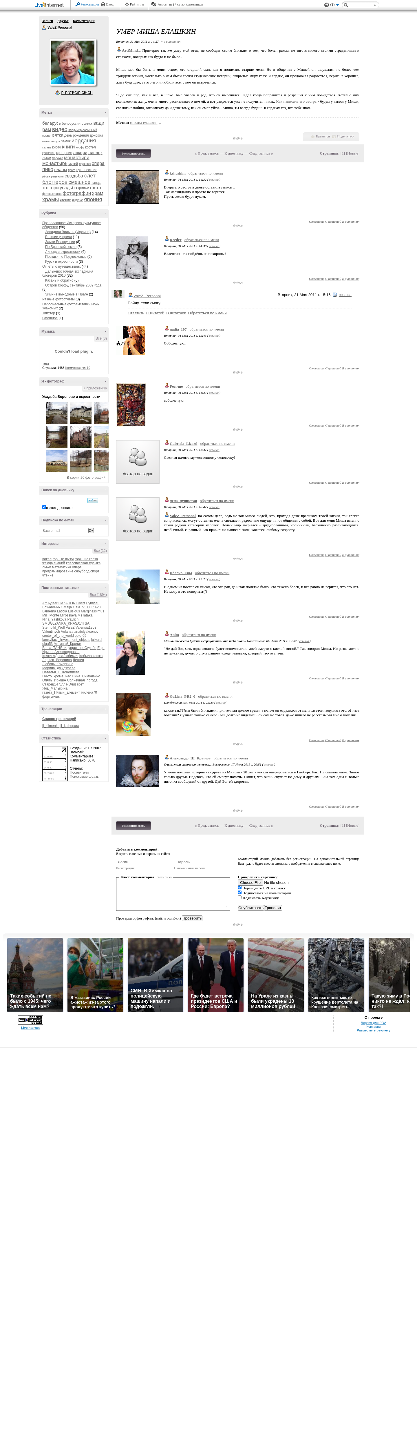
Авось (162, 4)
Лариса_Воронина (57, 660)
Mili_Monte (50, 615)
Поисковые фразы (84, 777)
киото (56, 147)
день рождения (76, 135)
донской (96, 135)
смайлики (165, 877)
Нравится (323, 136)
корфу (80, 147)
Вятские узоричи (58, 237)
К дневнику (234, 153)
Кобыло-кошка (91, 656)
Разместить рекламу (373, 1030)
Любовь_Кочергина (57, 664)
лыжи (46, 158)
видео (59, 129)
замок (65, 141)
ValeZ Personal (44, 28)
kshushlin (178, 173)
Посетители (79, 772)
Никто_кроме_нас (56, 676)
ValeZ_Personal (147, 296)
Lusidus (74, 611)
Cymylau (93, 603)
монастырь (54, 163)
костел (90, 147)
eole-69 (80, 636)
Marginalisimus (92, 611)
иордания (84, 140)
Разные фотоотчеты (58, 299)
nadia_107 (178, 329)
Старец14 (50, 684)
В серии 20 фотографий (86, 478)
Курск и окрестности (61, 262)
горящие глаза (86, 559)
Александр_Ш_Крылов (190, 758)
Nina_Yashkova (54, 619)
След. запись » (261, 153)
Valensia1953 (86, 627)
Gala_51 (79, 607)
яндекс (77, 200)
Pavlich (73, 619)
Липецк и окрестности (63, 252)
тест (46, 364)
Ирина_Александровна (60, 652)
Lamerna (49, 611)
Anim (174, 634)
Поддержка (326, 5)
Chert (80, 603)
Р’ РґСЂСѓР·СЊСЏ (77, 93)
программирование (57, 571)
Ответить (316, 221)
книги (68, 147)
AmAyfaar (49, 603)
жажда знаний (53, 563)
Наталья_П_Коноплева (61, 672)
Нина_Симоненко (86, 676)
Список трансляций (59, 719)
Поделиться (345, 136)
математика (61, 567)
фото (95, 187)
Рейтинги (137, 4)
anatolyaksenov (86, 632)
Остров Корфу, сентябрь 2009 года (73, 285)
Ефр (101, 648)
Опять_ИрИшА (54, 680)
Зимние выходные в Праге (66, 294)
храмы (50, 199)
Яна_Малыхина (54, 688)
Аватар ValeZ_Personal (72, 62)
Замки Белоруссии (60, 242)
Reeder (176, 239)
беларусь (51, 123)
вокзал (46, 135)
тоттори (50, 187)
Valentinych (51, 632)
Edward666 (51, 607)
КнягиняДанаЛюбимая (60, 656)
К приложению (95, 388)
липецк (95, 152)
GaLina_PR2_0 (182, 696)
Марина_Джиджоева (58, 668)
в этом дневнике (59, 508)
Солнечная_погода (82, 680)
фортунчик (50, 697)
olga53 (47, 644)
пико (47, 169)
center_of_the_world (58, 636)
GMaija (66, 607)
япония (93, 199)
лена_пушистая (183, 500)
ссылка (214, 179)
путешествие (86, 170)
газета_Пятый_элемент (61, 692)
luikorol (96, 640)
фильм (83, 188)
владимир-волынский (82, 130)
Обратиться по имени (207, 313)
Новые (352, 153)
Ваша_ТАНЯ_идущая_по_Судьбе (69, 648)
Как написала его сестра (296, 101)
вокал (47, 559)
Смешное (50, 318)
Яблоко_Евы (181, 573)
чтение (65, 200)
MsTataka (85, 615)
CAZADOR (67, 603)
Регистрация (90, 4)
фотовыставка (52, 193)
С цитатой (333, 221)
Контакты (373, 1026)
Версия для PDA (373, 1022)
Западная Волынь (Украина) (68, 232)
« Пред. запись (207, 153)
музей (73, 164)
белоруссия (71, 124)
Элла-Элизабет (71, 684)
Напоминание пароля (189, 868)
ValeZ (70, 627)
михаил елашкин (144, 122)
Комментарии (84, 21)
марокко (57, 158)
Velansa (67, 632)
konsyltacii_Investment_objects (66, 640)
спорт (94, 571)
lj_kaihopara (70, 726)
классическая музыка (83, 563)
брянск (86, 124)
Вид (334, 5)
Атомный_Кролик (67, 644)
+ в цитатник (170, 41)
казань (46, 147)
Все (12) (100, 551)
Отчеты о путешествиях (61, 266)
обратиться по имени (206, 173)
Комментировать (133, 153)
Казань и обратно (59, 280)
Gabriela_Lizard (183, 443)
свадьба (74, 176)
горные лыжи (63, 559)
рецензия (57, 176)
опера (98, 163)
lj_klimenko (50, 726)
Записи (47, 21)
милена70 (89, 692)
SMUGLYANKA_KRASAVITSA (65, 623)
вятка (57, 135)
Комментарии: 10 (77, 367)
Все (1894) (98, 595)
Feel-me (176, 386)
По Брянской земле (60, 247)
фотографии (77, 193)
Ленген (78, 660)
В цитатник (350, 221)
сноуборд (81, 571)
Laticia (62, 611)
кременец (48, 153)
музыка (85, 164)
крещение (64, 153)
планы (60, 169)
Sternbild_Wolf (53, 627)
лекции (80, 152)
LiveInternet (50, 5)
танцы (96, 183)
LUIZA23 (93, 607)
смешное (79, 182)
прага (72, 170)
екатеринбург (51, 141)
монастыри (76, 157)
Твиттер (48, 313)
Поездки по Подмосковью (65, 257)
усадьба (68, 187)
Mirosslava (68, 615)
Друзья (62, 21)
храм (97, 193)
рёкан (46, 176)
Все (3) (101, 338)
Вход (110, 4)
